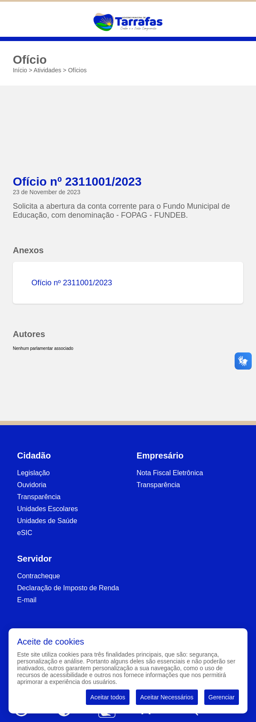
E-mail (26, 600)
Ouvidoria (31, 484)
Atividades (48, 70)
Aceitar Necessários (167, 697)
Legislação (33, 472)
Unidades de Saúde (47, 520)
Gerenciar (222, 697)
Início (20, 70)
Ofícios (77, 70)
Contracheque (38, 576)
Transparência (39, 496)
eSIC (24, 532)
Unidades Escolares (47, 508)
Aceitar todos (107, 697)
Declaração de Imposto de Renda (68, 588)
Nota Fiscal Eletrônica (170, 472)
